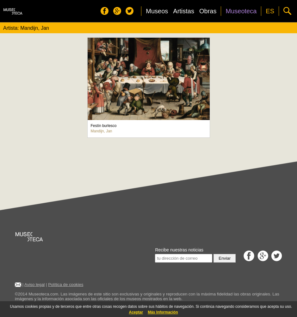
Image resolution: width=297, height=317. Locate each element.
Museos (157, 11)
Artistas (183, 11)
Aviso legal (34, 284)
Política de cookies (65, 284)
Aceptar (136, 312)
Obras (207, 11)
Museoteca (241, 11)
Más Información (163, 312)
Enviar (225, 258)
